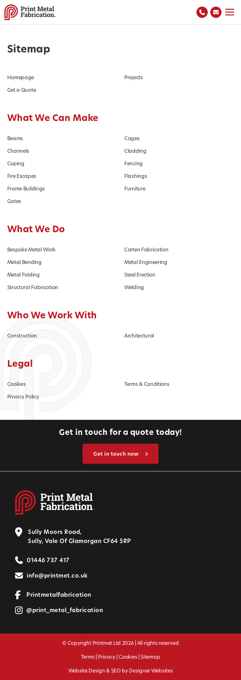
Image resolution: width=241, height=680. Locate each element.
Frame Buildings (26, 188)
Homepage (20, 77)
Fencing (133, 163)
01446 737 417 (48, 560)
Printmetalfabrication (58, 595)
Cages (132, 138)
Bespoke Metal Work (31, 249)
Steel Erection (139, 274)
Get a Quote (21, 89)
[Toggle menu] (230, 12)
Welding (134, 287)
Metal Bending (24, 262)
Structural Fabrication (32, 287)
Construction (22, 335)
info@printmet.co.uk (57, 575)
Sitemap (150, 656)
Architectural (139, 335)
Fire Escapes (21, 176)
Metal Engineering (145, 262)
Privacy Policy (23, 396)
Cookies (16, 384)
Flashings (135, 176)
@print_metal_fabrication (64, 610)
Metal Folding (23, 274)
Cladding (135, 150)
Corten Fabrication (146, 249)
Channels (18, 150)
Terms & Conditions (146, 384)
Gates (14, 201)
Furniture (134, 188)
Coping (15, 163)
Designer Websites (151, 670)
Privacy (106, 656)
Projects (133, 77)
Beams (15, 138)
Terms (88, 656)
